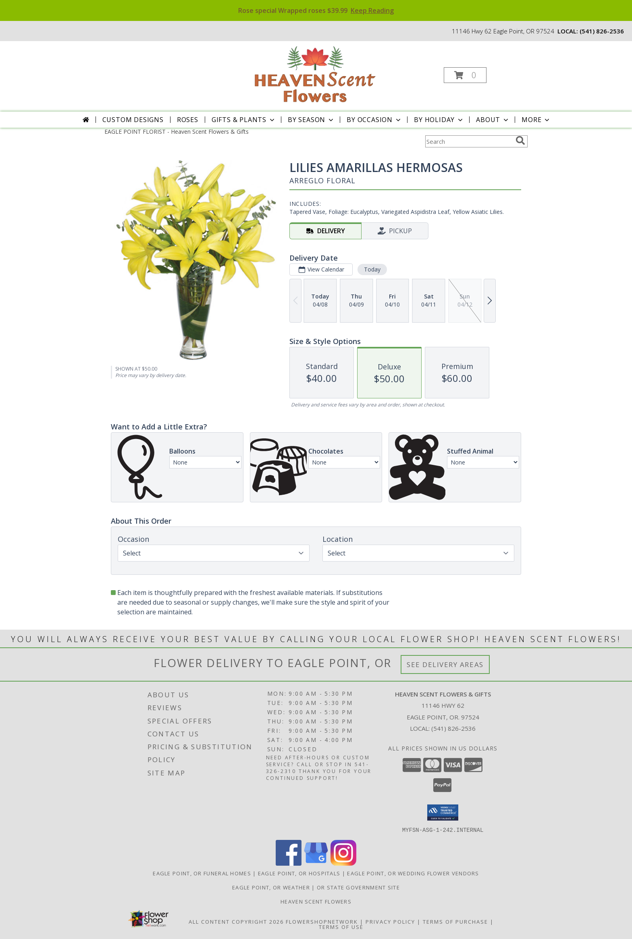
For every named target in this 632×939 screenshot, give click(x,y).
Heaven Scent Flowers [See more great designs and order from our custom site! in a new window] (316, 901)
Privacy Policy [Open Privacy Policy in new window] (390, 921)
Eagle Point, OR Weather (271, 887)
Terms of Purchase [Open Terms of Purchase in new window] (455, 921)
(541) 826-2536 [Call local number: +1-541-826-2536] (602, 31)
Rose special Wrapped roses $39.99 (316, 10)
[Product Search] (469, 141)
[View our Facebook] (288, 863)
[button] (465, 75)
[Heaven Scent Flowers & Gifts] (315, 73)
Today (372, 269)
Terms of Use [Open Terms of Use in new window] (341, 926)
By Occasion (374, 119)
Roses (187, 119)
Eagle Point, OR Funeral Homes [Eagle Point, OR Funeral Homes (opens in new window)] (202, 873)
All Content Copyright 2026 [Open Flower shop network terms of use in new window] (236, 921)
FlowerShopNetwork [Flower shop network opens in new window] (322, 921)
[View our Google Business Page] (316, 863)
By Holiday (439, 119)
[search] (520, 140)
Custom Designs (133, 119)
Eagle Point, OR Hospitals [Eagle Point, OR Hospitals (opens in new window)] (299, 873)
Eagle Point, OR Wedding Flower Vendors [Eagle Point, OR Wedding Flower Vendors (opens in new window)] (413, 873)
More (536, 119)
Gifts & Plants (244, 119)
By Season (311, 119)
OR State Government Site (358, 887)
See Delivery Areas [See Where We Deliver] (445, 664)
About (493, 119)
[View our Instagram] (343, 863)
